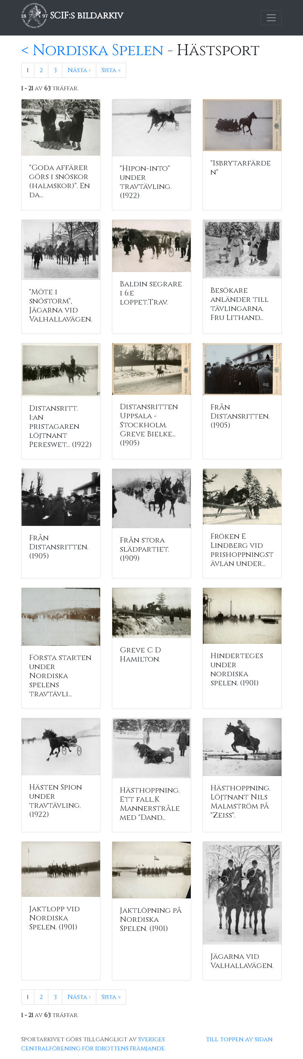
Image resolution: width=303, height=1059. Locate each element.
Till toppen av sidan (239, 1039)
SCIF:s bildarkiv (72, 16)
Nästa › (79, 70)
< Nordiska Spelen (92, 50)
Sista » (111, 70)
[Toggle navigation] (271, 17)
